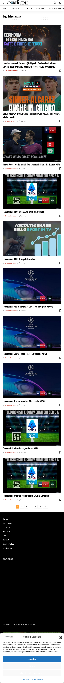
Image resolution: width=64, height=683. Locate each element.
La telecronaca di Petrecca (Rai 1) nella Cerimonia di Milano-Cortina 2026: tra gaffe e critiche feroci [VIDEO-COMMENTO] (29, 65)
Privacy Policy (37, 679)
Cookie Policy (25, 679)
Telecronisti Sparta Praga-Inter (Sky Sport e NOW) (25, 353)
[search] (55, 3)
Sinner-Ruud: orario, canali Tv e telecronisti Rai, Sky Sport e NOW (31, 164)
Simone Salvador (11, 71)
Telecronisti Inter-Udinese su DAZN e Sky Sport (23, 212)
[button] (60, 636)
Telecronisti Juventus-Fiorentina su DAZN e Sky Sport (26, 495)
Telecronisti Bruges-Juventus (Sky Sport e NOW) (24, 401)
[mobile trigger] (5, 2)
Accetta (32, 659)
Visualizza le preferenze (32, 673)
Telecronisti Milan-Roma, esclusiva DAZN (20, 448)
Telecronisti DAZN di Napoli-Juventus (19, 259)
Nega (32, 666)
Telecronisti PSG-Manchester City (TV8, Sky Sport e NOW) (28, 306)
